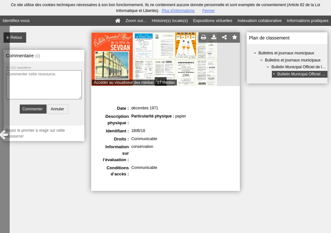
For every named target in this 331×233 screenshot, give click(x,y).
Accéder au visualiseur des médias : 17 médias (134, 82)
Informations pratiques (307, 20)
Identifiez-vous (16, 20)
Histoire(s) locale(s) (170, 20)
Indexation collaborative (260, 20)
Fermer (208, 10)
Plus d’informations (178, 10)
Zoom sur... (135, 20)
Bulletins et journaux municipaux (286, 53)
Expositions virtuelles (212, 20)
